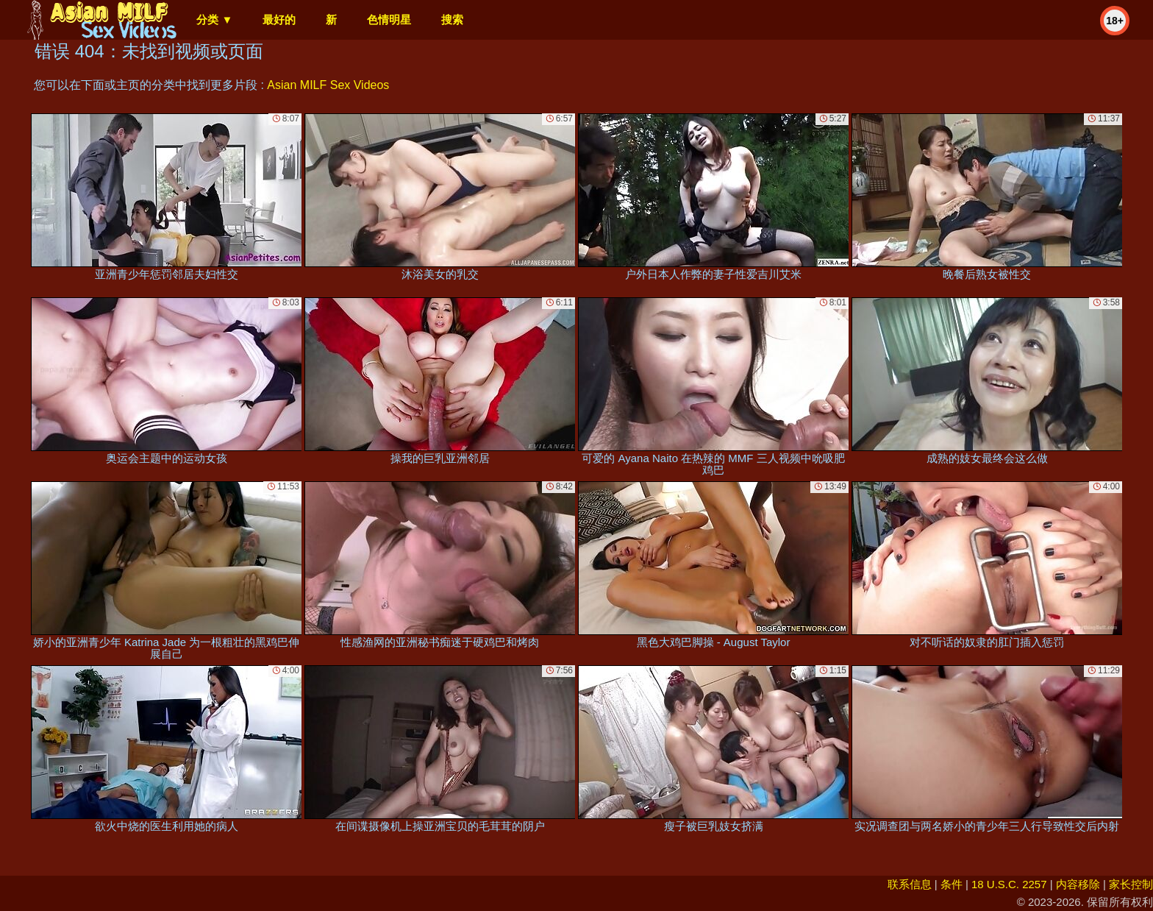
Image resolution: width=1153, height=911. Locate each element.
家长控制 (1131, 884)
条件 (951, 884)
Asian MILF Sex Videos (328, 85)
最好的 (279, 19)
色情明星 (389, 19)
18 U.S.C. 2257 (1009, 884)
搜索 (452, 19)
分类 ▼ (214, 19)
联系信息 (910, 884)
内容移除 (1078, 884)
